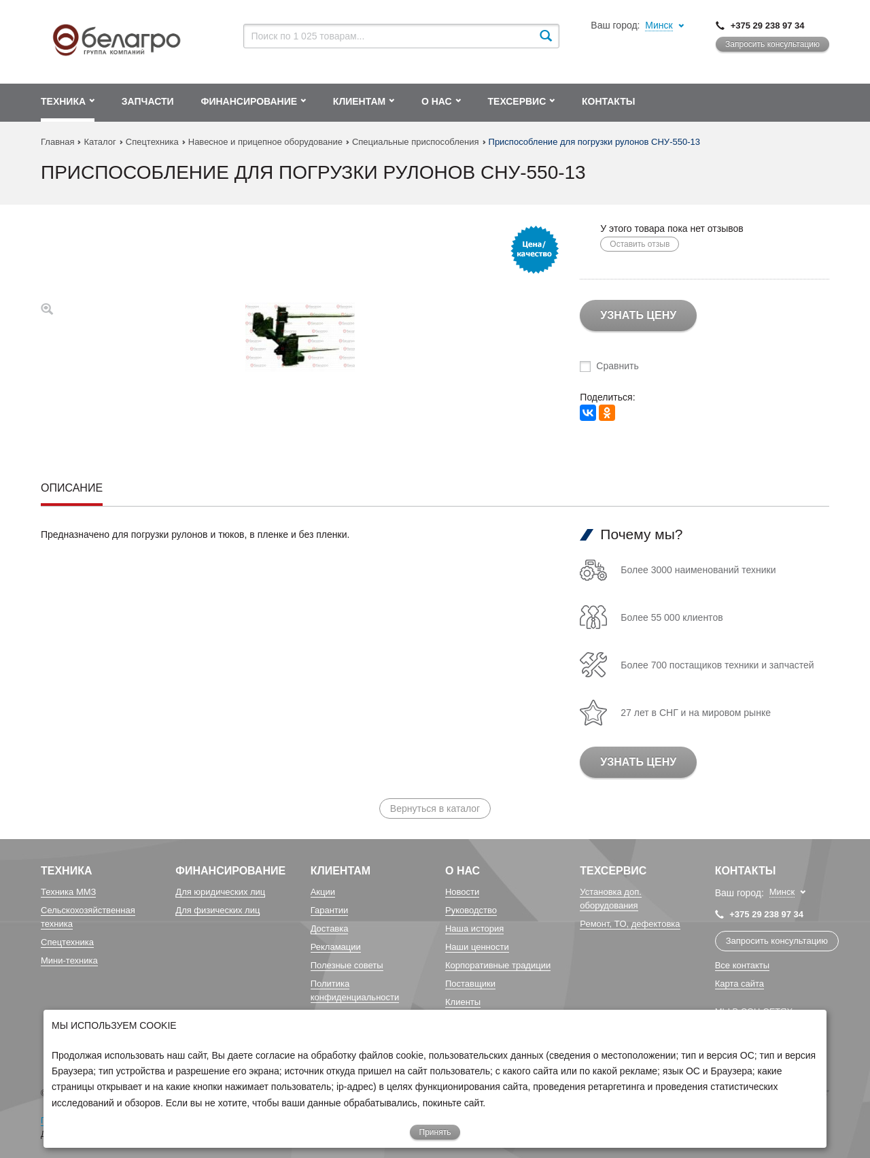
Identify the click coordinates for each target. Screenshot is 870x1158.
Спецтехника (152, 142)
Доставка (330, 928)
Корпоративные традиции (498, 965)
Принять (435, 1132)
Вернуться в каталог (435, 808)
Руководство (471, 910)
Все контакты (742, 965)
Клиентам (340, 870)
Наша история (474, 928)
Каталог (100, 142)
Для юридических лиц (220, 892)
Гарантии (330, 910)
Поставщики (470, 983)
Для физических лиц (217, 910)
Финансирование (230, 870)
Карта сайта (739, 983)
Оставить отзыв (639, 244)
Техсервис (613, 870)
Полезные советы (347, 965)
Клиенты (463, 1002)
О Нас (462, 870)
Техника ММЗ (68, 892)
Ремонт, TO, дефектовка (630, 924)
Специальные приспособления (415, 142)
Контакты (745, 870)
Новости (462, 892)
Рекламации (336, 947)
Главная (57, 142)
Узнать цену (638, 315)
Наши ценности (477, 947)
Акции (323, 892)
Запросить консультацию (772, 44)
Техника (66, 870)
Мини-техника (69, 960)
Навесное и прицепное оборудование (265, 142)
